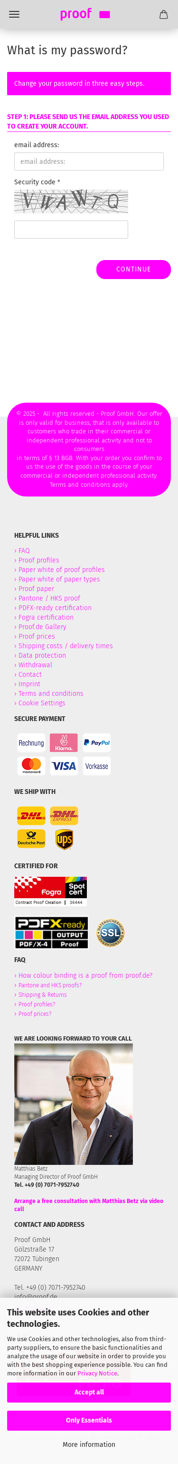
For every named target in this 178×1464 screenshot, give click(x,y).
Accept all (89, 1392)
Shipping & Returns (43, 995)
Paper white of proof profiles (62, 570)
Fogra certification (46, 617)
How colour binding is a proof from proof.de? (85, 976)
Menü (14, 14)
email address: (36, 145)
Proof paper (36, 589)
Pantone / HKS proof (49, 598)
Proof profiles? (37, 1004)
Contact (30, 675)
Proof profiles (39, 560)
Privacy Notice (97, 1373)
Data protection (42, 656)
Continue (133, 269)
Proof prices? (35, 1014)
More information (89, 1445)
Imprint (29, 684)
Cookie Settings (42, 703)
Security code (35, 182)
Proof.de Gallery (42, 627)
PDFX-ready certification (56, 608)
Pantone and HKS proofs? (50, 985)
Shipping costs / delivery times (66, 646)
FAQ (24, 551)
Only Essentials (89, 1420)
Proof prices (37, 636)
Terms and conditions (51, 694)
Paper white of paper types (59, 579)
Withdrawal (35, 665)
